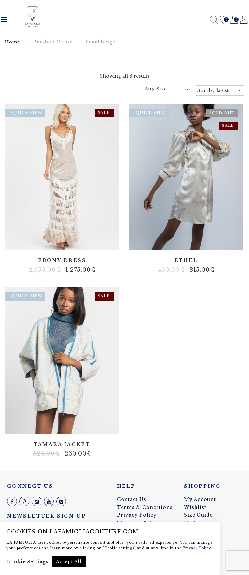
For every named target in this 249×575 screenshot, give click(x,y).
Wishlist (224, 20)
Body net (37, 241)
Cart (234, 20)
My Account (200, 499)
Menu (4, 19)
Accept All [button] (69, 561)
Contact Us (131, 499)
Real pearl (57, 241)
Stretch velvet (67, 241)
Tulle (76, 241)
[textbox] (166, 88)
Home (12, 42)
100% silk (186, 241)
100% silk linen (52, 424)
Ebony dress (62, 260)
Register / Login (244, 20)
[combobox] (166, 89)
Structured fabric (71, 424)
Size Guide (198, 515)
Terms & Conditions (144, 507)
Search (214, 20)
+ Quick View (25, 112)
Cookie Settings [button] (27, 562)
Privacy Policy (137, 515)
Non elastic (62, 424)
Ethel (186, 260)
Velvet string (86, 241)
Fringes (47, 241)
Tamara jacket (62, 444)
